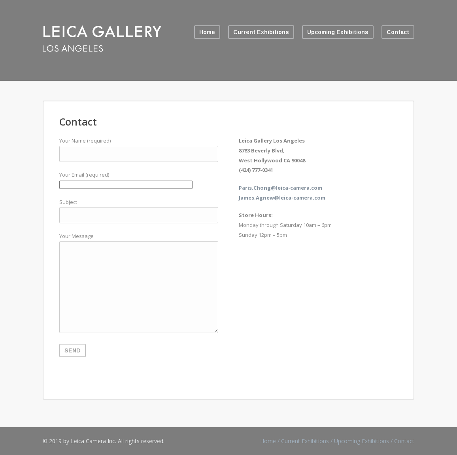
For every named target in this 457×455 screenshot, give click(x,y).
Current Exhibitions (261, 32)
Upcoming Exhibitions (337, 32)
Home (207, 32)
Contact (398, 32)
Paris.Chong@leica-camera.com (280, 187)
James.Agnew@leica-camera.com (282, 197)
